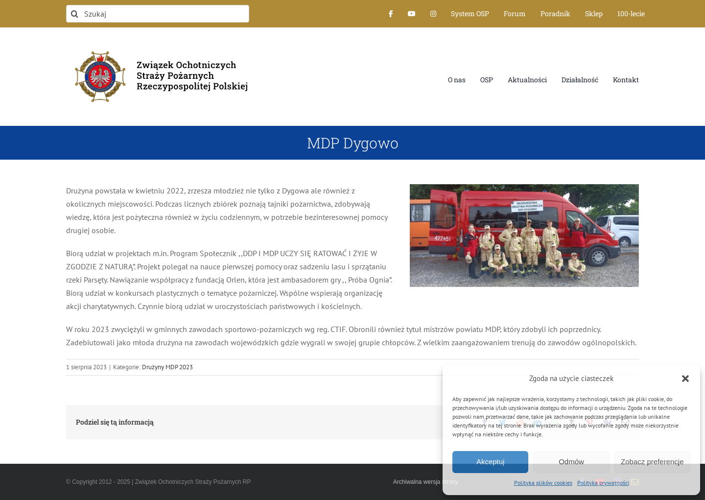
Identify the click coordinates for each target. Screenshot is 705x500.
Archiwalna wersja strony (425, 481)
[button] (685, 378)
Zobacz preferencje (652, 461)
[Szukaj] (157, 14)
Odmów (571, 461)
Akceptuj (490, 461)
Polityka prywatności (603, 482)
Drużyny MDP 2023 (167, 367)
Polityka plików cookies (543, 482)
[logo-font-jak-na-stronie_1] (157, 46)
